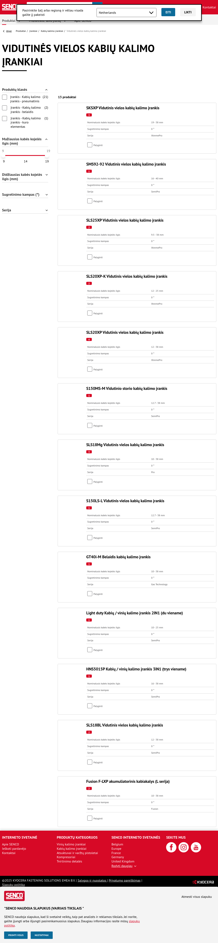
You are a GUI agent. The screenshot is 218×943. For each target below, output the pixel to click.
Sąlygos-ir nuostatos (92, 880)
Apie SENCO (10, 844)
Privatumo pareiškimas (124, 880)
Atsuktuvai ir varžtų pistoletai (77, 853)
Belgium (117, 844)
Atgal (9, 30)
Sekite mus (176, 837)
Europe (116, 848)
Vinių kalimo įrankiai (71, 844)
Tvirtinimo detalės (69, 861)
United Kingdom (123, 861)
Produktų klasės (14, 90)
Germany (118, 857)
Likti (188, 12)
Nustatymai (42, 935)
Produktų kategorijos (77, 837)
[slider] (3, 155)
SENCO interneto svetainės (136, 837)
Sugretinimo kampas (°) (21, 194)
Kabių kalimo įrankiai (52, 30)
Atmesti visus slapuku (197, 897)
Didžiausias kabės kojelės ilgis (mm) (22, 177)
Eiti (168, 12)
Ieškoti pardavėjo (14, 848)
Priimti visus (15, 935)
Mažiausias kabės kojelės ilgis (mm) (22, 141)
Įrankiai (33, 30)
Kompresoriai (66, 857)
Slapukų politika (13, 885)
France (116, 853)
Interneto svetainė (19, 837)
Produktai (8, 20)
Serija (6, 210)
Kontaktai (209, 7)
